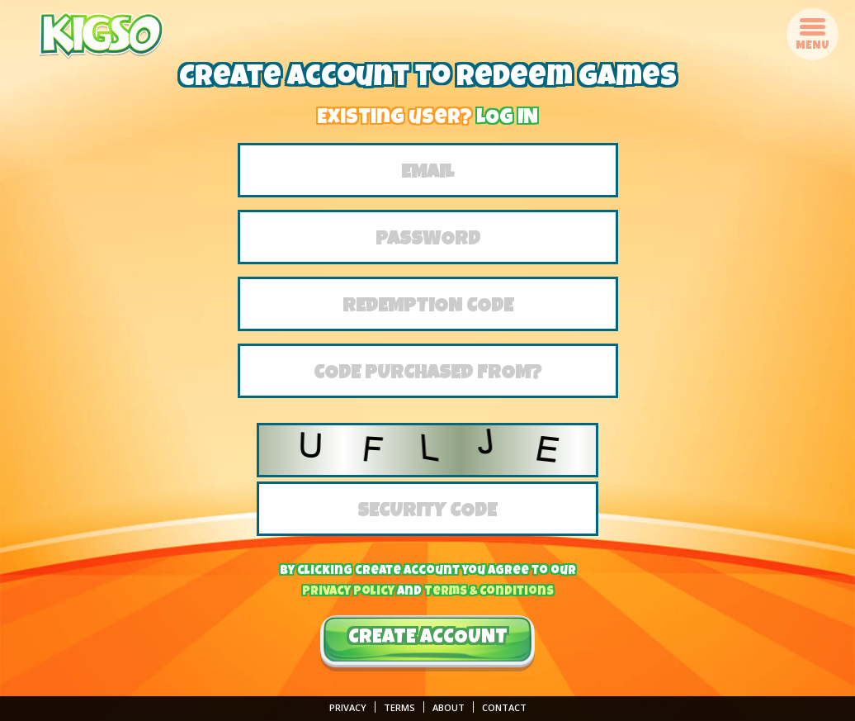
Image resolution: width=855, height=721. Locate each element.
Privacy (347, 707)
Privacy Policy (348, 592)
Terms (399, 707)
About (448, 707)
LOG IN (507, 118)
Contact (504, 707)
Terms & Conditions (489, 592)
